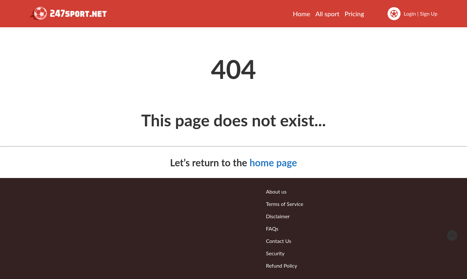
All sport (327, 14)
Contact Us (278, 241)
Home (301, 14)
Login (410, 13)
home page (273, 162)
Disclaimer (278, 216)
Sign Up (428, 13)
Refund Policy (281, 265)
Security (275, 253)
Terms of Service (284, 204)
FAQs (272, 228)
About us (276, 191)
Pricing (354, 14)
